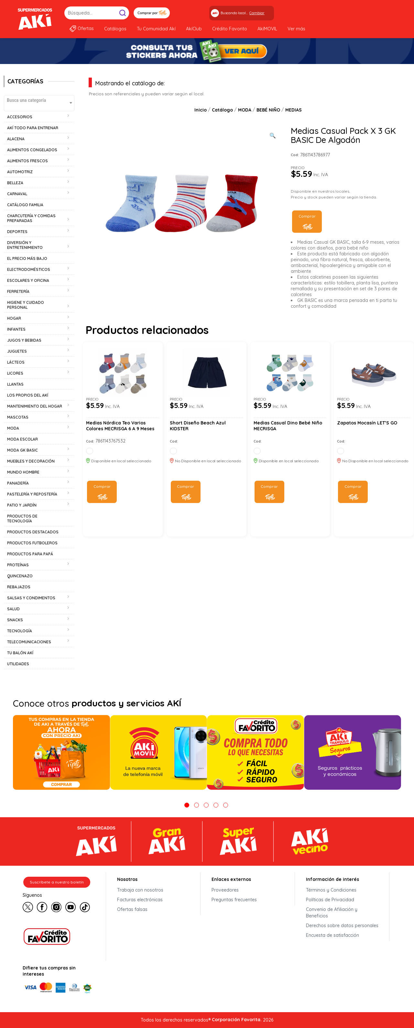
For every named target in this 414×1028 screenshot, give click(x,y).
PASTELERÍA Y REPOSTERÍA (32, 494)
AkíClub (194, 29)
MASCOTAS (17, 417)
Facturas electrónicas (140, 900)
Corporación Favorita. (237, 1020)
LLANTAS (15, 384)
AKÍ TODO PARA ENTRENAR (32, 127)
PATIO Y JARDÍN (22, 505)
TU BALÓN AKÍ (20, 652)
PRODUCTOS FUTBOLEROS (32, 543)
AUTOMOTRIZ (20, 171)
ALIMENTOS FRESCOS (27, 160)
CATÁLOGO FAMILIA (25, 204)
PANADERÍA (18, 483)
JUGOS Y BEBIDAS (24, 340)
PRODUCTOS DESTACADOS (33, 532)
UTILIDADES (18, 663)
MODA (13, 428)
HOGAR (14, 318)
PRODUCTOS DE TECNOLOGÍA (22, 518)
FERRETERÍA (18, 291)
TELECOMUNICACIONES (29, 641)
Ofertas (86, 28)
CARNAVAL (17, 193)
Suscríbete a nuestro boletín (57, 882)
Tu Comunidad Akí (156, 29)
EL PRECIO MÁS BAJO (27, 258)
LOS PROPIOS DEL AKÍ (27, 395)
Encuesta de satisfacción (332, 935)
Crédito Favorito (229, 29)
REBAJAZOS (18, 586)
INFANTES (16, 329)
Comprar (307, 216)
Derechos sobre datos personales (342, 925)
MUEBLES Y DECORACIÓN (31, 461)
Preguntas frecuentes (234, 900)
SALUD (13, 608)
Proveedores (225, 890)
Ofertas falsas (132, 909)
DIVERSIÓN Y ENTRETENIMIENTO (25, 245)
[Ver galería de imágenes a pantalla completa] (272, 135)
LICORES (15, 373)
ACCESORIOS (19, 116)
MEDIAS (293, 110)
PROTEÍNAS (18, 564)
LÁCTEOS (16, 362)
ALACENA (16, 138)
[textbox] (39, 100)
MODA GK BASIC (22, 450)
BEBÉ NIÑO (268, 110)
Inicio (200, 110)
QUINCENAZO (20, 575)
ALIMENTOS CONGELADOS (32, 149)
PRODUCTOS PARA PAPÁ (30, 553)
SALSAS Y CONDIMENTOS (31, 597)
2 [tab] (196, 805)
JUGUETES (17, 351)
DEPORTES (17, 231)
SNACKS (15, 619)
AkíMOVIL (267, 29)
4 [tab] (215, 805)
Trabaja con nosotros (140, 890)
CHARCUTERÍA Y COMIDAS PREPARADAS (31, 218)
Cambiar (257, 13)
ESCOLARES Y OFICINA (28, 280)
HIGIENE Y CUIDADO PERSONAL (25, 305)
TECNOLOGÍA (19, 630)
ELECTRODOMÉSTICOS (28, 269)
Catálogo (222, 110)
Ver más (296, 29)
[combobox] (39, 103)
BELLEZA (15, 182)
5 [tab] (225, 805)
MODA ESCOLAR (22, 439)
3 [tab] (206, 805)
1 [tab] (186, 805)
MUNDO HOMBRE (23, 472)
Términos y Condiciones (331, 890)
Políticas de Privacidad (330, 900)
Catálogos (115, 29)
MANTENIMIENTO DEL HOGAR (34, 406)
